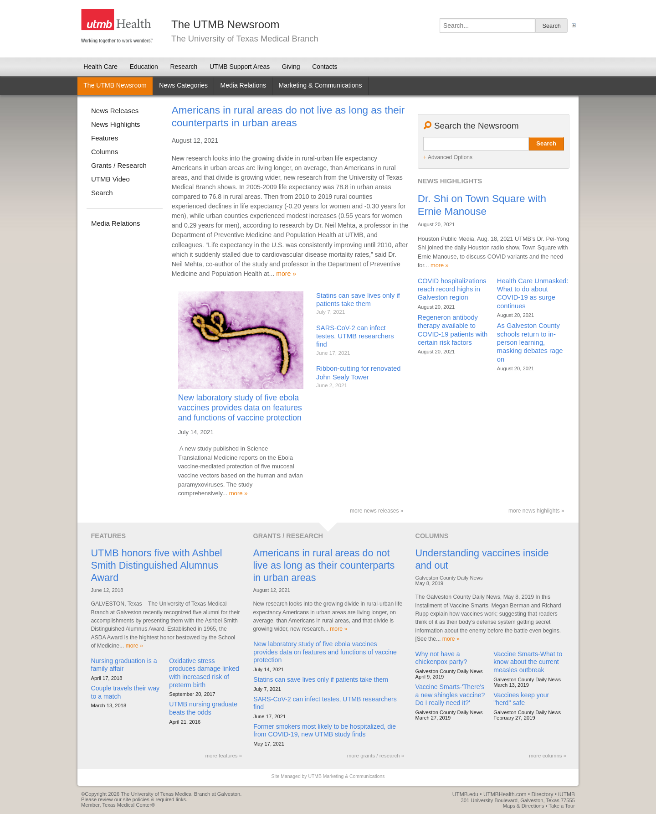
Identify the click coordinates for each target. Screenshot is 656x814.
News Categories (183, 85)
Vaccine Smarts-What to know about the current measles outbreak (527, 662)
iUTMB (566, 794)
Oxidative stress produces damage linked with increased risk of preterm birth (204, 673)
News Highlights (115, 124)
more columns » (547, 755)
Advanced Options (447, 157)
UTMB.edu (465, 794)
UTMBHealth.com (505, 794)
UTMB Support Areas (240, 66)
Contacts (324, 66)
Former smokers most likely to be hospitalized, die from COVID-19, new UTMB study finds (324, 730)
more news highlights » (536, 511)
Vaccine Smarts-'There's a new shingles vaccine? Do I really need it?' (450, 694)
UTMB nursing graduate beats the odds (203, 708)
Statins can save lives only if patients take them (320, 679)
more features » (223, 755)
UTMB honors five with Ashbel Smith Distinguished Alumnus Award (156, 565)
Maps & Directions (523, 806)
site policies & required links (154, 799)
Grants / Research (119, 165)
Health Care (100, 66)
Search (546, 143)
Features (104, 138)
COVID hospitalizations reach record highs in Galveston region (452, 289)
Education (144, 66)
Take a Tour (561, 806)
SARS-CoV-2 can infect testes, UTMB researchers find (355, 336)
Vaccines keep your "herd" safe (521, 699)
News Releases (114, 110)
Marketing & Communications (320, 85)
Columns (104, 152)
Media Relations (115, 223)
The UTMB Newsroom (114, 85)
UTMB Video (110, 179)
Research (183, 66)
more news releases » (376, 511)
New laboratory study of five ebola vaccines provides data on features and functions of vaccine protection (240, 407)
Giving (291, 66)
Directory (542, 794)
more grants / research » (375, 755)
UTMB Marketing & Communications (346, 776)
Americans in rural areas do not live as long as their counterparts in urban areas (324, 565)
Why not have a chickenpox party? (441, 658)
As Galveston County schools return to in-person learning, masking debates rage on (530, 342)
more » (286, 273)
